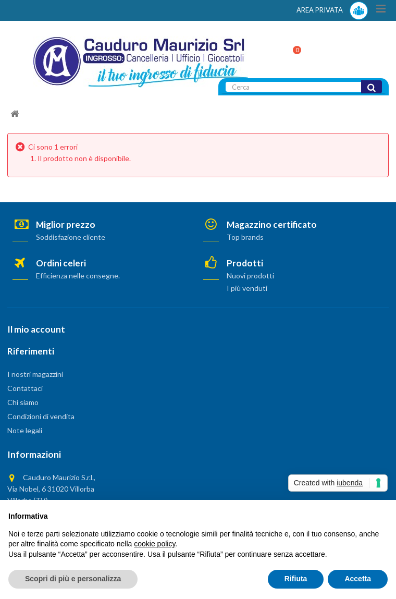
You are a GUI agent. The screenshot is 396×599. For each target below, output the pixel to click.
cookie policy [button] (154, 544)
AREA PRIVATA (332, 11)
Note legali (24, 430)
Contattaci (25, 388)
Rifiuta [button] (295, 578)
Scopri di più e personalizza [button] (73, 578)
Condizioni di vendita (41, 416)
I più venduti (247, 288)
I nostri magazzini (35, 374)
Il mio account (36, 329)
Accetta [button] (357, 578)
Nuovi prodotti (250, 275)
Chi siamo (23, 402)
